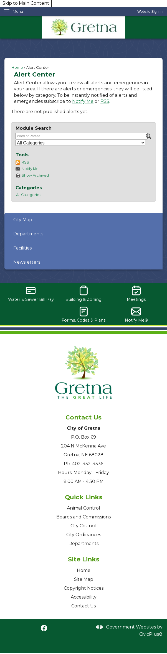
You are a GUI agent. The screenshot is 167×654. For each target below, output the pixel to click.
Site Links (83, 559)
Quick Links (83, 497)
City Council (83, 525)
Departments (28, 233)
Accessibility (84, 597)
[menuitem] (83, 220)
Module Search (34, 128)
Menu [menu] (18, 11)
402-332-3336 (87, 463)
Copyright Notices (83, 588)
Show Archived (35, 175)
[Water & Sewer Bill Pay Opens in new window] (30, 293)
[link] (150, 11)
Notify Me (82, 101)
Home (17, 67)
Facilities (22, 248)
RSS (104, 101)
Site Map (83, 579)
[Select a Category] (80, 143)
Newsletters (26, 262)
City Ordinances (83, 534)
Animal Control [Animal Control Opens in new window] (83, 508)
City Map (22, 219)
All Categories (28, 195)
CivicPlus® (151, 634)
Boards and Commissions (83, 517)
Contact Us (83, 606)
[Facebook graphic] (44, 628)
